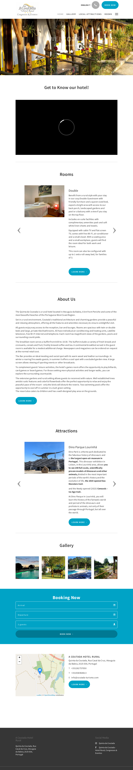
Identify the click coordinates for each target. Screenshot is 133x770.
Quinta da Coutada (105, 743)
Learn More (78, 271)
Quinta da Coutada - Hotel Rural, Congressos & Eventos (106, 750)
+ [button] (19, 658)
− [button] (19, 662)
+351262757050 (78, 668)
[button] (117, 14)
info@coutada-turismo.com (84, 677)
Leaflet (39, 695)
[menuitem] (61, 14)
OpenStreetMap (49, 695)
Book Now (65, 634)
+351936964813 (78, 672)
